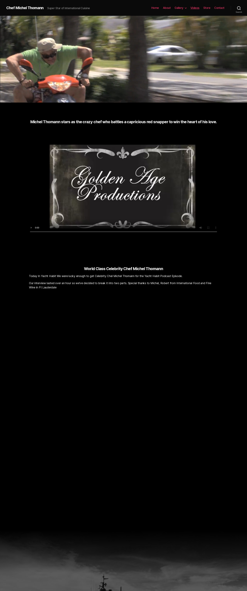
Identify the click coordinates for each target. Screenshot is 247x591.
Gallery (179, 7)
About (167, 7)
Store (206, 7)
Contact (219, 7)
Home (155, 7)
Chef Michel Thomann (24, 8)
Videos (194, 7)
